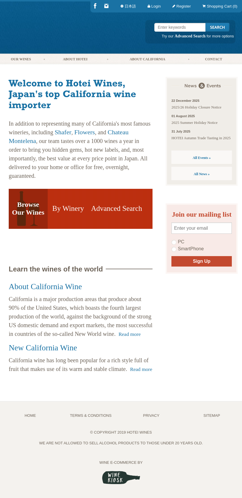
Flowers (84, 132)
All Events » (202, 158)
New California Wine (43, 347)
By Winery (68, 208)
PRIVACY (151, 415)
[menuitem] (219, 6)
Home (30, 415)
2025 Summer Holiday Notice (194, 122)
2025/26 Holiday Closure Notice (196, 107)
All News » (202, 174)
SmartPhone (187, 248)
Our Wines (21, 59)
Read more (130, 334)
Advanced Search (190, 36)
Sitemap (211, 415)
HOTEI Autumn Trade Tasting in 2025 (201, 138)
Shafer (63, 132)
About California (147, 59)
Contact (213, 59)
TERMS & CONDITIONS (91, 415)
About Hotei (75, 59)
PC (177, 242)
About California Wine (45, 286)
